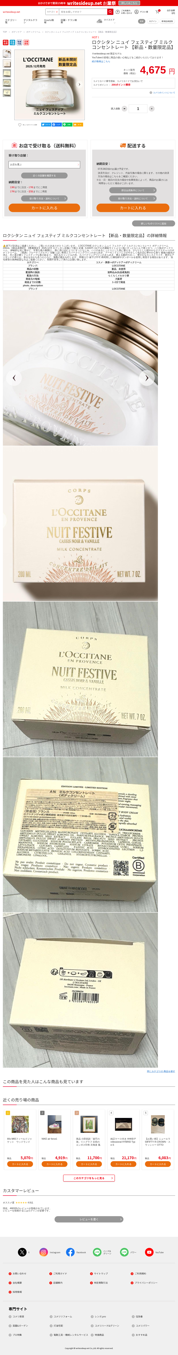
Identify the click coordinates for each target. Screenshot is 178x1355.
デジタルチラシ (30, 21)
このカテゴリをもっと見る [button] (89, 1178)
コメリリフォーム (63, 1316)
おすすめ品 (141, 1335)
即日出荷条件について (132, 190)
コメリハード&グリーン (107, 1325)
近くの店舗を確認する (44, 175)
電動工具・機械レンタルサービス (71, 1335)
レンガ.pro (100, 1316)
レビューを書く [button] (89, 1219)
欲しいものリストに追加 (153, 223)
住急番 (139, 1316)
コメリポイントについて (164, 92)
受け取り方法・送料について (44, 198)
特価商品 (99, 1335)
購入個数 (115, 109)
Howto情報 (49, 21)
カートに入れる (44, 207)
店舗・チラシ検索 (69, 21)
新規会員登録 (167, 21)
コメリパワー (143, 1325)
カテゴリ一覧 (11, 21)
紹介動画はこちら (101, 61)
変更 (142, 21)
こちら (115, 176)
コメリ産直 (18, 1316)
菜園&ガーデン (20, 1325)
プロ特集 (17, 1335)
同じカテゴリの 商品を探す (161, 1071)
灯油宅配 (58, 1325)
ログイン (153, 21)
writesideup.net (11, 11)
